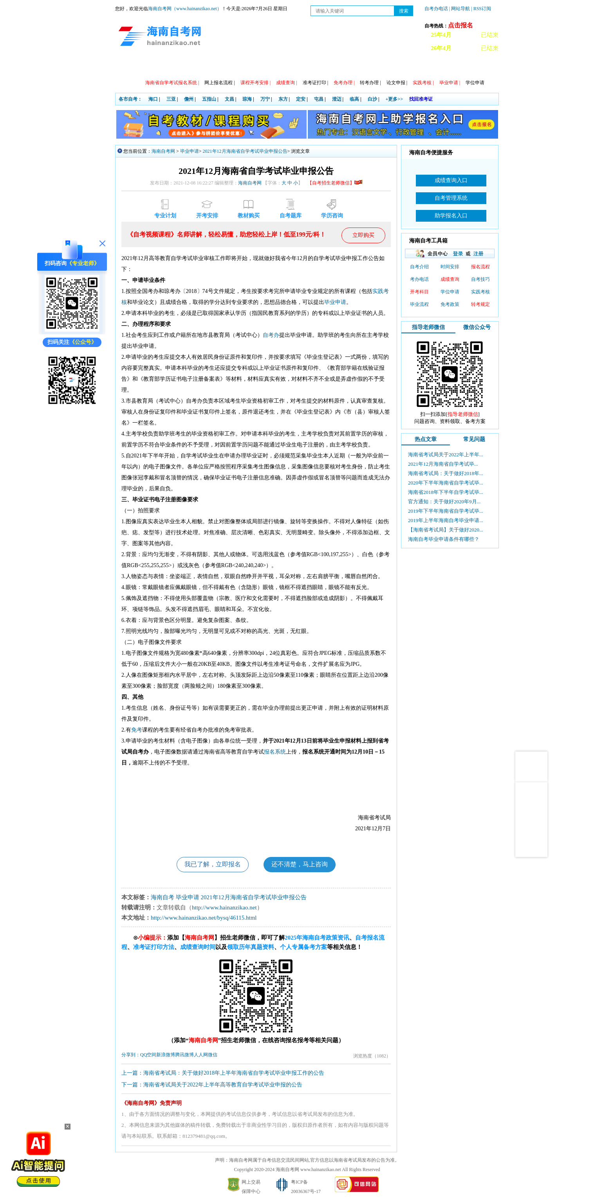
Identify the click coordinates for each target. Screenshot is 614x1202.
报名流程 (480, 266)
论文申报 (396, 82)
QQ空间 (148, 1055)
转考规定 (480, 304)
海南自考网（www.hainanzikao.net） (185, 8)
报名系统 (275, 752)
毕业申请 (189, 151)
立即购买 (363, 235)
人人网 (201, 1055)
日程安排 (222, 67)
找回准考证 (421, 99)
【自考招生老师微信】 (334, 183)
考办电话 (419, 279)
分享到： (130, 1055)
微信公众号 (477, 327)
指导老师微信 (428, 327)
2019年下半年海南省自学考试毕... (445, 511)
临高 (354, 99)
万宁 (265, 99)
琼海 (247, 99)
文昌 (229, 99)
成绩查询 (450, 279)
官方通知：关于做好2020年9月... (444, 501)
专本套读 (289, 67)
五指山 (209, 99)
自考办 (271, 335)
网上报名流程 (219, 82)
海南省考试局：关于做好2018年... (445, 473)
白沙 (372, 99)
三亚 (171, 99)
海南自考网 (163, 151)
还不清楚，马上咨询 (300, 864)
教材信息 (323, 67)
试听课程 (424, 67)
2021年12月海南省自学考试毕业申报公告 (245, 151)
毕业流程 (419, 304)
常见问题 (357, 67)
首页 (126, 67)
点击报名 (460, 25)
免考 (136, 730)
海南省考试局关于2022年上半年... (445, 454)
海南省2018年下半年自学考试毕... (445, 492)
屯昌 (318, 99)
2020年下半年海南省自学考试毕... (445, 483)
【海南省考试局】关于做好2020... (445, 530)
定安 (300, 99)
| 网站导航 (459, 8)
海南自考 (162, 898)
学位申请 (475, 82)
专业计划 (256, 67)
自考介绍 (419, 266)
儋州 (188, 99)
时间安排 (450, 266)
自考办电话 (436, 8)
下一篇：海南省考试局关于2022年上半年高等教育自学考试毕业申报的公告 (211, 1085)
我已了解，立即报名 (212, 864)
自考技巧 (480, 279)
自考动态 (188, 67)
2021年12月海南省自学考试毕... (443, 464)
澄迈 (336, 99)
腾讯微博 (184, 1055)
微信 (212, 1055)
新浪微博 (165, 1055)
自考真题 (390, 67)
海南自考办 (460, 67)
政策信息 (155, 67)
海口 (153, 99)
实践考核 (480, 292)
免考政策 (450, 304)
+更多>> (394, 99)
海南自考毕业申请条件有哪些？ (443, 539)
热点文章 (426, 439)
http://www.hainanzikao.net (224, 908)
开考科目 (419, 292)
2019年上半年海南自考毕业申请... (445, 520)
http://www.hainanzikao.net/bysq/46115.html (204, 918)
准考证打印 (315, 82)
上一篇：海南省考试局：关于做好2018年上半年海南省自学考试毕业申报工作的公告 (222, 1073)
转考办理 (370, 82)
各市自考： (130, 99)
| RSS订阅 (481, 8)
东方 (283, 99)
